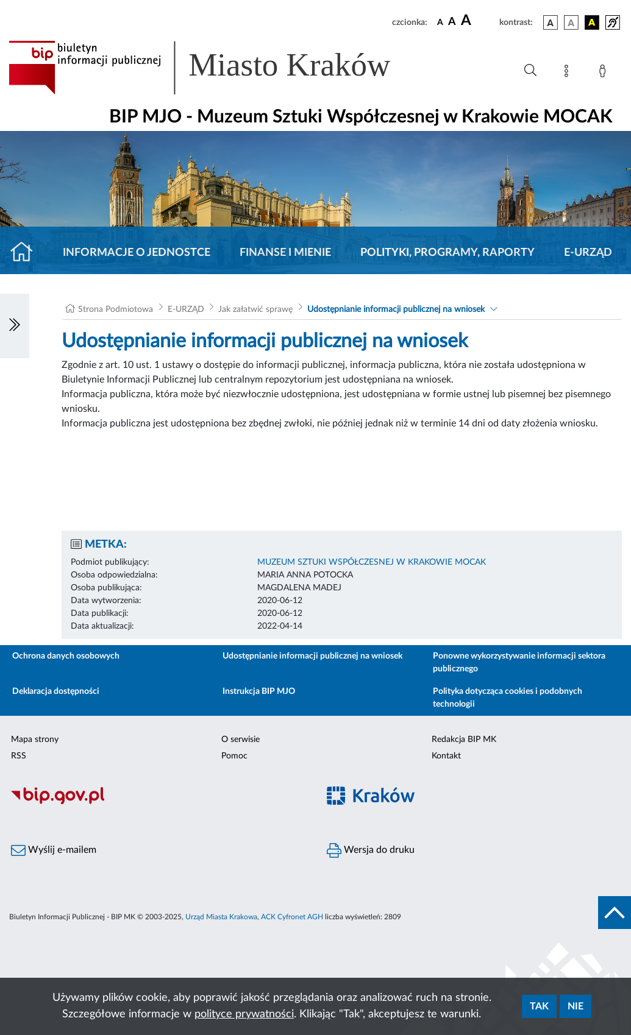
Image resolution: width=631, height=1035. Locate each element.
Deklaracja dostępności (55, 691)
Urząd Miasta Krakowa (221, 916)
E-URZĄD (588, 252)
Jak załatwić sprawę (255, 309)
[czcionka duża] (478, 21)
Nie (575, 1006)
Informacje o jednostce (136, 252)
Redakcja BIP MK (464, 739)
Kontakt (446, 756)
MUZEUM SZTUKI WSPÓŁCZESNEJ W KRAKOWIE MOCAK (371, 562)
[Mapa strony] (569, 73)
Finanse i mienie (285, 252)
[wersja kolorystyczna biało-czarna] (571, 22)
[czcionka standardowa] (440, 22)
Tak (539, 1006)
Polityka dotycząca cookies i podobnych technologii (507, 697)
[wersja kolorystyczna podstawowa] (550, 22)
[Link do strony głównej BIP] (217, 67)
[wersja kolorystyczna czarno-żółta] (592, 22)
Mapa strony (35, 739)
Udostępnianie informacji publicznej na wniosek (396, 309)
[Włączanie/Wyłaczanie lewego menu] (14, 326)
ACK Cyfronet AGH (292, 916)
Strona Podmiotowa (115, 309)
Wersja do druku (371, 850)
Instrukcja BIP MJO (259, 691)
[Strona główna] (26, 252)
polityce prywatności (244, 1014)
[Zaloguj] (604, 73)
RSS (18, 756)
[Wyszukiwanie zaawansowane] (530, 71)
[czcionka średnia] (452, 22)
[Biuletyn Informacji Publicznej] (158, 802)
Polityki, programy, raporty (447, 252)
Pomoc (234, 756)
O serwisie (240, 739)
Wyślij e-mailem (53, 850)
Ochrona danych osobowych (65, 656)
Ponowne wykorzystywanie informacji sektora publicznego (519, 662)
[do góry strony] (614, 912)
